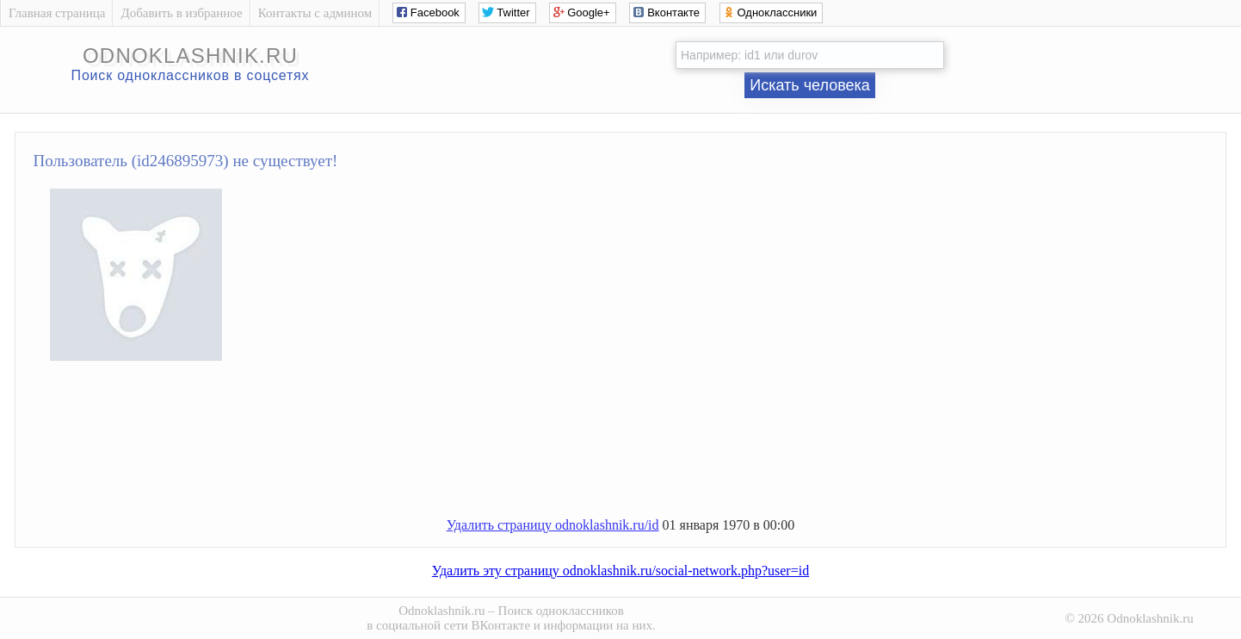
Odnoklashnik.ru (441, 610)
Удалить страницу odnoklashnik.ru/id (553, 525)
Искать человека (810, 85)
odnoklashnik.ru (190, 55)
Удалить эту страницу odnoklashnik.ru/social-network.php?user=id (620, 570)
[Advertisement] (637, 446)
